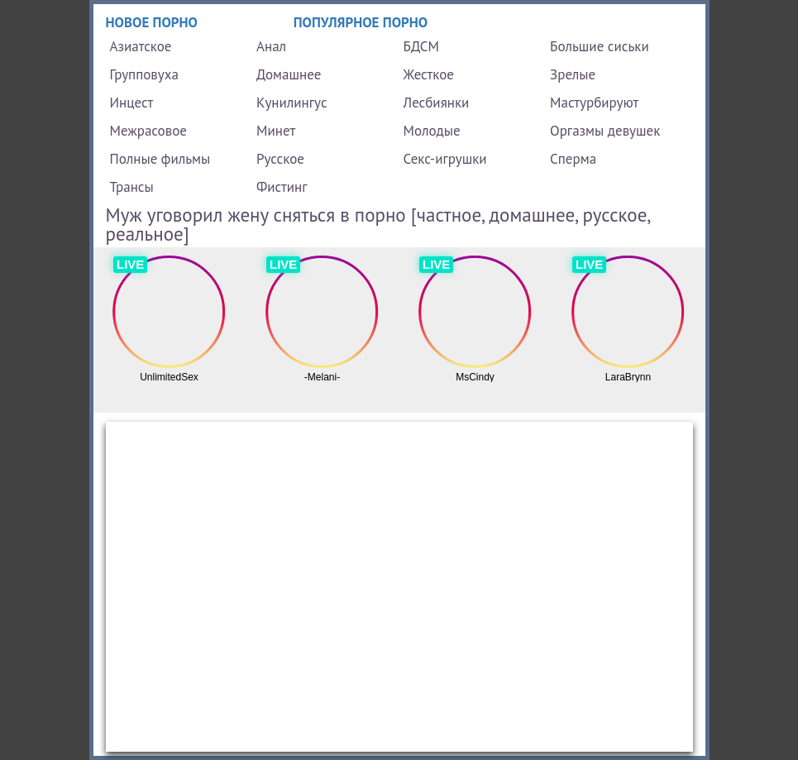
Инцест (132, 102)
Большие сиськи (599, 46)
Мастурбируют (594, 102)
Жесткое (429, 74)
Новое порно (152, 22)
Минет (275, 131)
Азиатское (141, 46)
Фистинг (281, 187)
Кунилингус (291, 102)
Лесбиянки (437, 102)
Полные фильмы (160, 159)
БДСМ (422, 46)
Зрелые (572, 74)
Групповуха (144, 74)
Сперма (573, 159)
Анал (271, 46)
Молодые (432, 131)
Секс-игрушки (445, 159)
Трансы (132, 187)
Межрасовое (148, 131)
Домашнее (288, 74)
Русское (280, 159)
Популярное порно (361, 22)
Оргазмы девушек (605, 131)
